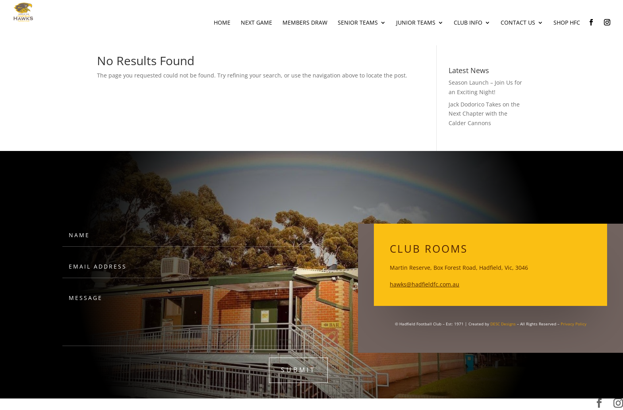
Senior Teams (358, 23)
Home (222, 23)
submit (298, 370)
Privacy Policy (573, 324)
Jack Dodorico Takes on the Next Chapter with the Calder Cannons (484, 114)
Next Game (256, 23)
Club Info (468, 23)
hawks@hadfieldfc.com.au (424, 284)
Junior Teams (415, 23)
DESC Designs (503, 324)
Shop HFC (566, 23)
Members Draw (304, 23)
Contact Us (518, 23)
